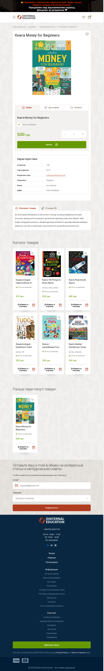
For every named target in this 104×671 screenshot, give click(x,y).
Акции (52, 553)
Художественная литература (51, 621)
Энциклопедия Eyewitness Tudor (24, 345)
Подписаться (51, 508)
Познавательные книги (47, 27)
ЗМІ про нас (52, 598)
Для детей (32, 27)
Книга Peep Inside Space (77, 281)
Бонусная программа (51, 578)
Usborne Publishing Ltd (55, 175)
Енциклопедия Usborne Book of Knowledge (24, 282)
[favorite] (87, 34)
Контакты (52, 602)
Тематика (17, 493)
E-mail (16, 480)
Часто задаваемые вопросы (51, 606)
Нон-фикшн (51, 625)
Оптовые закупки (52, 574)
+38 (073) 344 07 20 (52, 529)
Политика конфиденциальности (52, 594)
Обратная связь (51, 645)
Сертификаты (51, 637)
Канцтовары (52, 633)
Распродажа (52, 562)
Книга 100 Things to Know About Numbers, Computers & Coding (51, 282)
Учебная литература (51, 617)
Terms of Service (78, 653)
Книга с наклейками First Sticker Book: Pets (50, 346)
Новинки (52, 558)
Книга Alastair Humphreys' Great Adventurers (77, 346)
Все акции (51, 582)
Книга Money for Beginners (23, 428)
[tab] (51, 108)
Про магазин (52, 586)
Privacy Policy (62, 653)
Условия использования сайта (51, 590)
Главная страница (19, 27)
